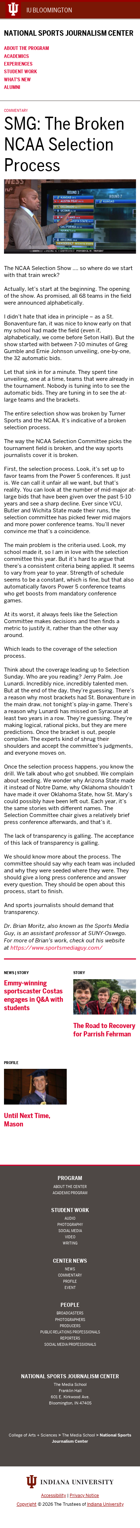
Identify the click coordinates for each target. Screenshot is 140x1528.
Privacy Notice (84, 1495)
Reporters (70, 1338)
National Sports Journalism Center (68, 33)
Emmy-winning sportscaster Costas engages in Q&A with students (33, 995)
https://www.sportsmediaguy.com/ (57, 947)
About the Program (26, 48)
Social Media (70, 1230)
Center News (70, 1261)
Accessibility (53, 1495)
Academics (16, 56)
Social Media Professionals (70, 1344)
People (70, 1305)
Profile (11, 1062)
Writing (70, 1243)
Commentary (16, 110)
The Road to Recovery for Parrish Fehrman (104, 1030)
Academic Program (70, 1193)
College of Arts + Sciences (33, 1435)
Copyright (27, 1504)
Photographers (70, 1319)
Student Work (20, 71)
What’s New (17, 79)
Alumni (12, 87)
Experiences (18, 63)
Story (23, 972)
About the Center (70, 1186)
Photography (70, 1224)
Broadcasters (70, 1313)
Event (70, 1287)
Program (70, 1178)
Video (70, 1237)
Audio (70, 1218)
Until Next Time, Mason (27, 1120)
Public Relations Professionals (70, 1332)
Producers (70, 1326)
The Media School (78, 1435)
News (9, 972)
